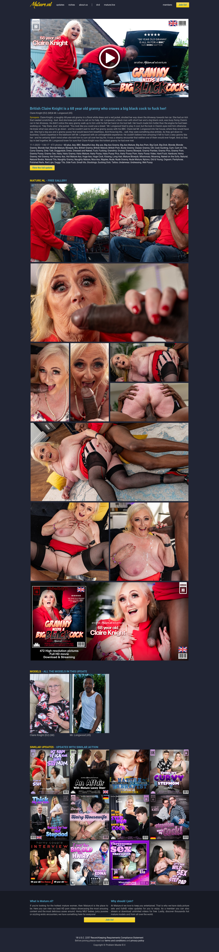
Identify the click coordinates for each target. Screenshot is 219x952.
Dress (69, 150)
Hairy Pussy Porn (128, 153)
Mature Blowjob (131, 156)
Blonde (171, 145)
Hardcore (172, 153)
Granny (121, 150)
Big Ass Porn (142, 145)
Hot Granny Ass (57, 156)
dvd (98, 4)
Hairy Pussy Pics (111, 153)
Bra (76, 148)
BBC (79, 145)
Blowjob (69, 148)
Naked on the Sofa (170, 156)
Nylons (146, 159)
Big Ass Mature (127, 145)
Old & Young (157, 159)
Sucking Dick (104, 162)
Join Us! (183, 4)
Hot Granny (43, 156)
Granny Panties (149, 150)
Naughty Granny (65, 159)
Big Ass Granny (111, 145)
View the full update (42, 167)
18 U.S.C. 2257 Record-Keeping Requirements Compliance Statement (109, 937)
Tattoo (115, 162)
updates (60, 4)
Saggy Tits (59, 162)
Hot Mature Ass (73, 156)
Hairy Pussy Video (147, 153)
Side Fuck (71, 162)
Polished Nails (37, 162)
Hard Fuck (162, 153)
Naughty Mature (82, 159)
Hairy (59, 153)
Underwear (124, 162)
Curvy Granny (36, 150)
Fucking (103, 150)
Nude (111, 159)
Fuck (95, 150)
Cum (171, 148)
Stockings (92, 162)
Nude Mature (135, 159)
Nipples (104, 159)
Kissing (108, 156)
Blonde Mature (57, 148)
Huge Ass (87, 156)
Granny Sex (50, 153)
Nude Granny (121, 159)
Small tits (81, 162)
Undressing (135, 162)
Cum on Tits (181, 148)
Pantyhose (177, 159)
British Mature (100, 148)
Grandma (112, 150)
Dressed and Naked (82, 150)
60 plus (67, 145)
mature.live (109, 4)
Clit (152, 148)
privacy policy (137, 940)
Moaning (155, 156)
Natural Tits (51, 159)
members (167, 4)
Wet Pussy (147, 162)
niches (71, 4)
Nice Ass (95, 159)
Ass (74, 145)
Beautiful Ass (88, 145)
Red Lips (49, 162)
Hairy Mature (82, 153)
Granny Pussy (36, 153)
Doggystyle (59, 150)
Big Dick (163, 145)
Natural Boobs (37, 159)
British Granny (86, 148)
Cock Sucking (161, 148)
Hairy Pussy (96, 153)
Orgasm (168, 159)
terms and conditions (115, 940)
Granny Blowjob (133, 150)
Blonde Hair (43, 148)
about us (83, 4)
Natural (184, 156)
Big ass (99, 145)
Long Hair (117, 156)
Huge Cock (98, 156)
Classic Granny (142, 148)
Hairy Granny (69, 153)
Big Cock (154, 145)
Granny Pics (164, 150)
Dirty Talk (48, 150)
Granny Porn (177, 150)
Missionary (145, 156)
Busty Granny (127, 148)
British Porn (114, 148)
